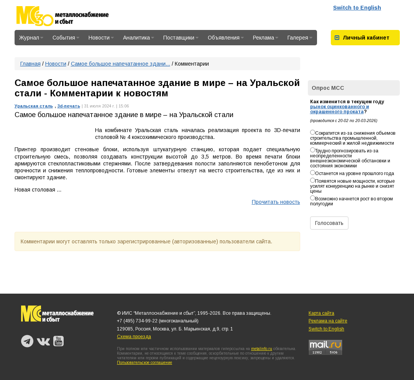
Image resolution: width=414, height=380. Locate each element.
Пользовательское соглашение (144, 362)
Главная (30, 64)
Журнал (31, 38)
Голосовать (329, 223)
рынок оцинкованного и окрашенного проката (339, 109)
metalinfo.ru (261, 349)
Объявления (226, 38)
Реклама (265, 38)
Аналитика (138, 38)
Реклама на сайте (328, 321)
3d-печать (69, 106)
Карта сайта (321, 313)
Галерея (300, 38)
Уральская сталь (34, 106)
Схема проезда (134, 336)
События (66, 38)
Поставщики (181, 38)
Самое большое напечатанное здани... (120, 64)
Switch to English (357, 8)
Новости (101, 38)
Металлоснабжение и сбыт (72, 16)
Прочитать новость (276, 202)
